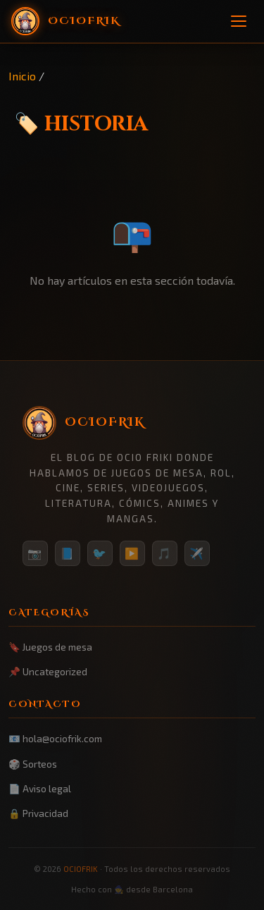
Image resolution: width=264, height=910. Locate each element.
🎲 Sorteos (32, 764)
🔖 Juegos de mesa (50, 647)
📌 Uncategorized (47, 671)
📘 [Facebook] (67, 553)
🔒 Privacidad (38, 813)
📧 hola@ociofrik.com (55, 738)
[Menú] (239, 21)
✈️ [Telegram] (197, 553)
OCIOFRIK (80, 868)
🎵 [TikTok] (164, 553)
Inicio (22, 75)
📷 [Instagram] (35, 553)
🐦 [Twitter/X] (100, 553)
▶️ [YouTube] (132, 553)
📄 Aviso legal (39, 788)
